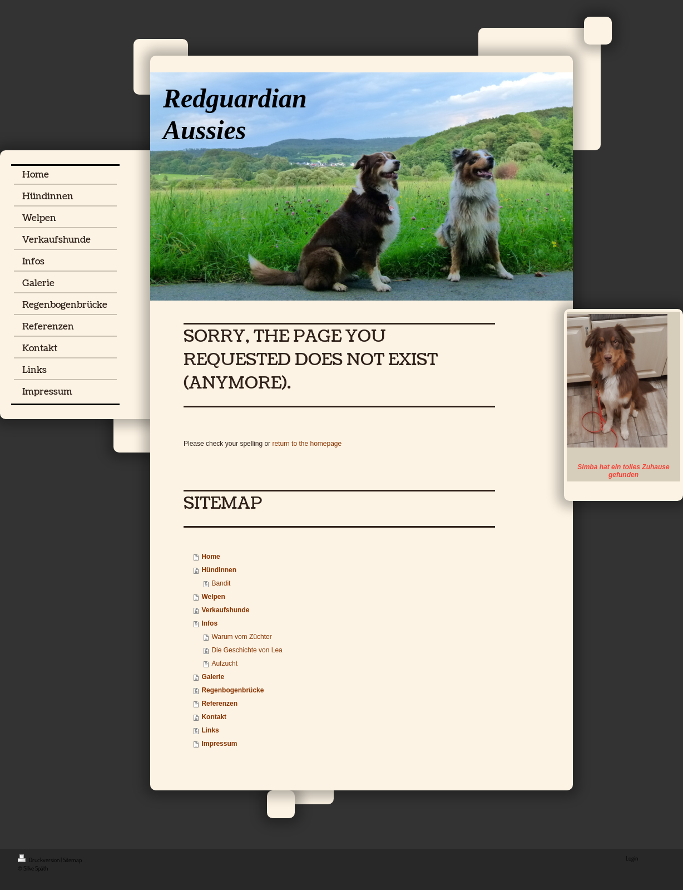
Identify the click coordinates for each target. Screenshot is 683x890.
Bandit (220, 583)
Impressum (219, 744)
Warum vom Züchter (241, 637)
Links (210, 730)
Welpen (213, 597)
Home (210, 556)
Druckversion (39, 860)
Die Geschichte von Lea (246, 650)
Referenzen (219, 703)
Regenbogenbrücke (232, 690)
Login (632, 858)
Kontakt (213, 717)
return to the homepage (307, 444)
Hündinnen (218, 570)
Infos (209, 623)
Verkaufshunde (225, 610)
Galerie (212, 677)
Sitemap (72, 860)
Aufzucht (224, 663)
